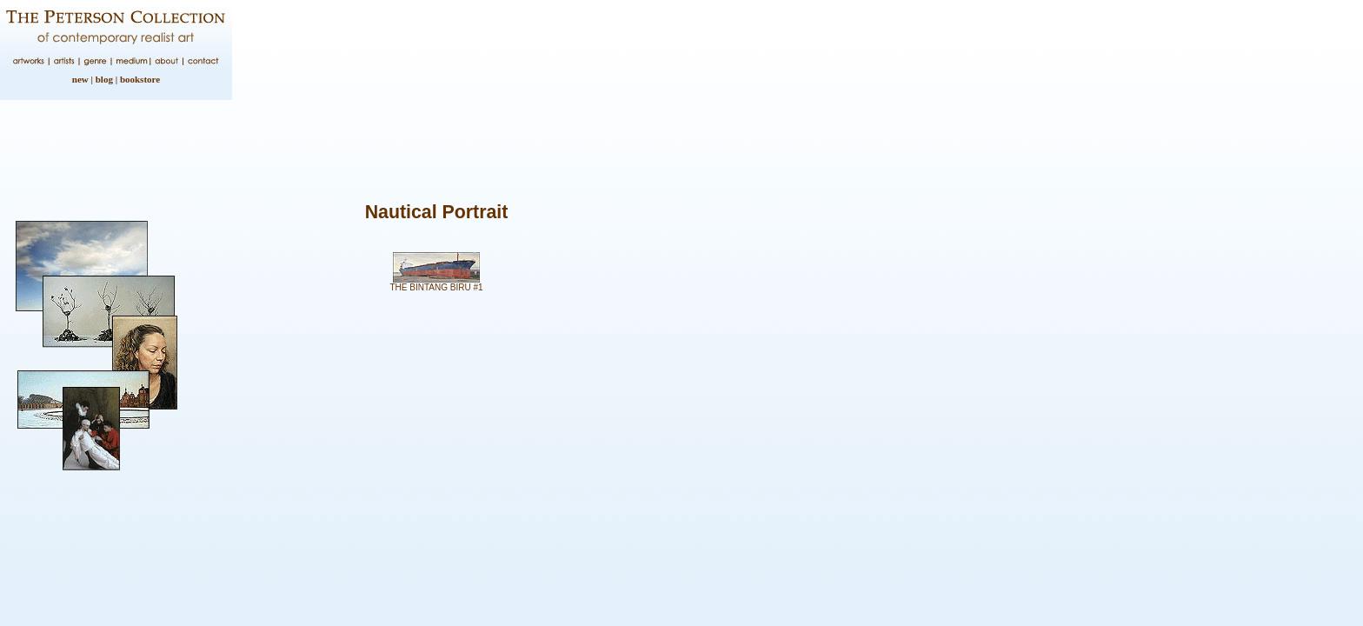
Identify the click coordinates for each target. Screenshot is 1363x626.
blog (104, 79)
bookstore (140, 79)
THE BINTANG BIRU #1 (435, 287)
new (80, 79)
